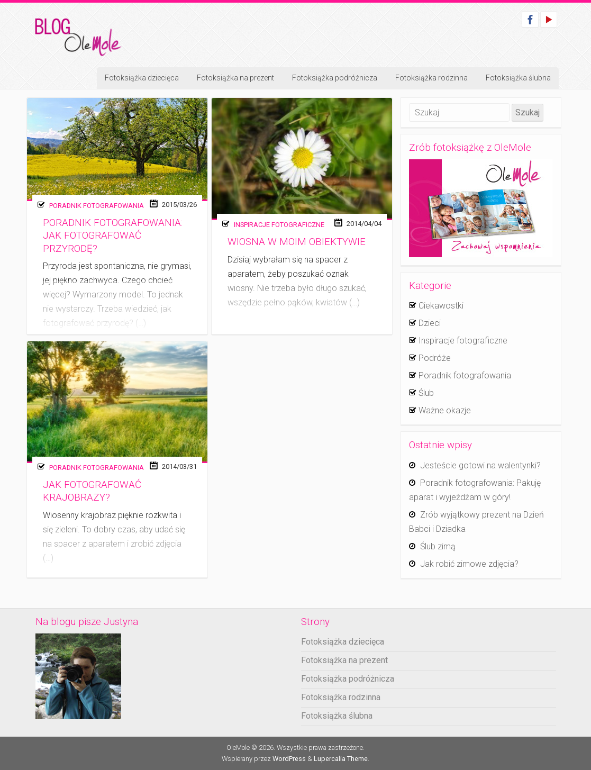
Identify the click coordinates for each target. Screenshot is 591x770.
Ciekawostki (441, 306)
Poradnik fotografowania (96, 206)
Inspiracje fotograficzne (279, 225)
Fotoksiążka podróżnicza (334, 78)
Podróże (435, 358)
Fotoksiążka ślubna (518, 78)
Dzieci (430, 323)
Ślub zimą (438, 546)
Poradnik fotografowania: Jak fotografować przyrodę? (113, 236)
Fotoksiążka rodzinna (431, 78)
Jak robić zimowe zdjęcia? (469, 564)
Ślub (426, 393)
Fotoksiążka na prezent (235, 78)
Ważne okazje (445, 410)
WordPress (289, 759)
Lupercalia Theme (341, 759)
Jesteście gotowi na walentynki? (480, 465)
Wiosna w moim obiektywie (297, 242)
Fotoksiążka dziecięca (142, 78)
